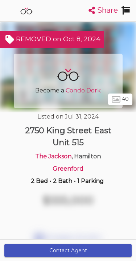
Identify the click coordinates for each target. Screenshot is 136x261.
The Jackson (53, 156)
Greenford (68, 168)
